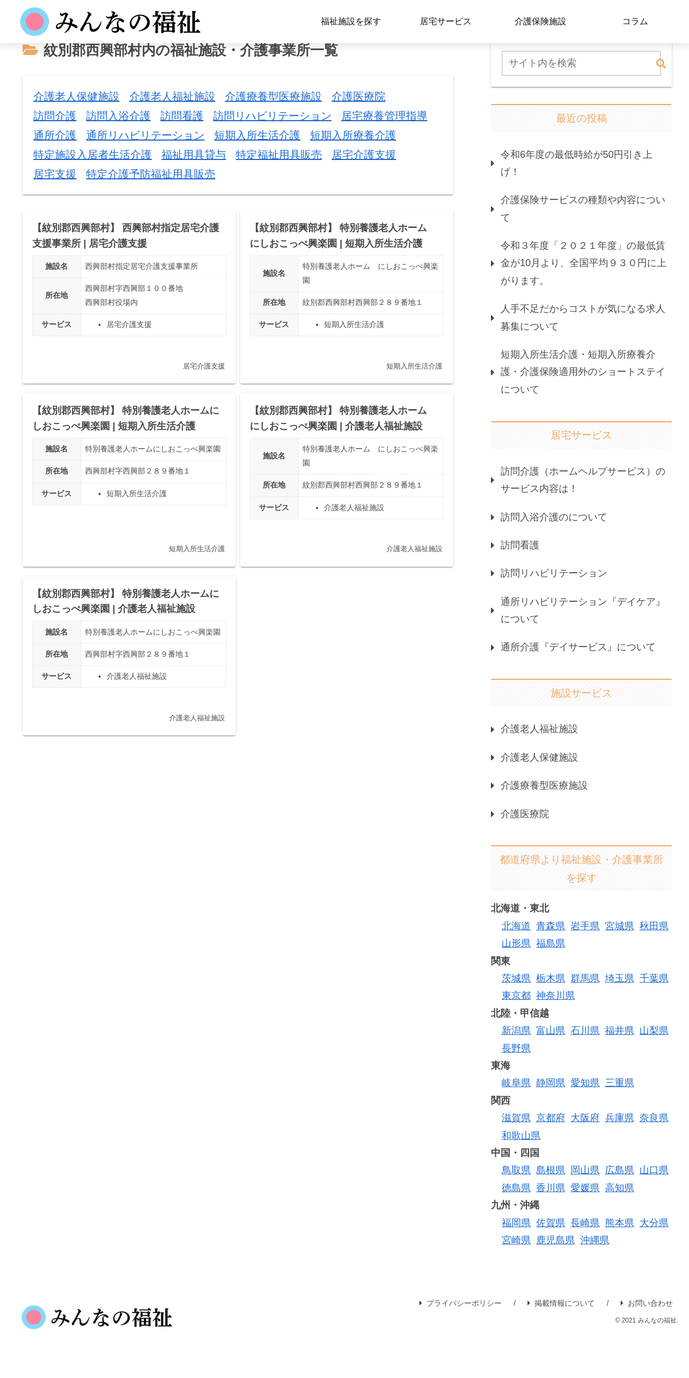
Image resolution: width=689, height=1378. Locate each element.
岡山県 (585, 1170)
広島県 (619, 1170)
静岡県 (550, 1082)
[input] (581, 63)
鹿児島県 (555, 1240)
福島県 (550, 943)
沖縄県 (594, 1240)
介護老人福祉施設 (539, 728)
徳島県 (516, 1187)
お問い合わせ (647, 1303)
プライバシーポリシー (460, 1303)
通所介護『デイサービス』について (578, 647)
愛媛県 (585, 1187)
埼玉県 (619, 978)
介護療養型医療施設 (544, 785)
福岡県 (516, 1222)
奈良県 (654, 1117)
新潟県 (516, 1030)
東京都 (516, 995)
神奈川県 (555, 995)
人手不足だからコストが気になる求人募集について (583, 317)
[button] (661, 64)
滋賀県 (516, 1117)
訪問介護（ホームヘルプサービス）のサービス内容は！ (583, 480)
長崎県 (585, 1222)
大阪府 (585, 1117)
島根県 (550, 1170)
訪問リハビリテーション (554, 573)
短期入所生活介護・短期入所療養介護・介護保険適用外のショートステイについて (583, 372)
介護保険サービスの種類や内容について (583, 208)
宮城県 (619, 926)
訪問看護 (520, 545)
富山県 (550, 1030)
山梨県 (654, 1030)
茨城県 (516, 978)
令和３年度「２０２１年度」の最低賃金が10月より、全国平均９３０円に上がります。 (583, 263)
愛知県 (585, 1082)
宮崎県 (516, 1240)
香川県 (550, 1187)
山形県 (516, 943)
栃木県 (550, 978)
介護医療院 (525, 814)
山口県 (654, 1170)
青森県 (550, 926)
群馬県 (585, 978)
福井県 (619, 1030)
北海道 (516, 926)
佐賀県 (550, 1222)
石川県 (585, 1030)
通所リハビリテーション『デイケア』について (583, 610)
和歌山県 (521, 1135)
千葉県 (654, 978)
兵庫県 (619, 1117)
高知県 (619, 1187)
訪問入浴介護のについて (554, 517)
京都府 (550, 1117)
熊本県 (619, 1222)
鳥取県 (516, 1170)
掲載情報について (561, 1303)
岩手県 (585, 926)
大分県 (654, 1222)
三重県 (619, 1082)
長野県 (516, 1048)
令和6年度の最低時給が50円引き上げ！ (576, 163)
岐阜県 (516, 1082)
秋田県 (654, 926)
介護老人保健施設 (539, 757)
